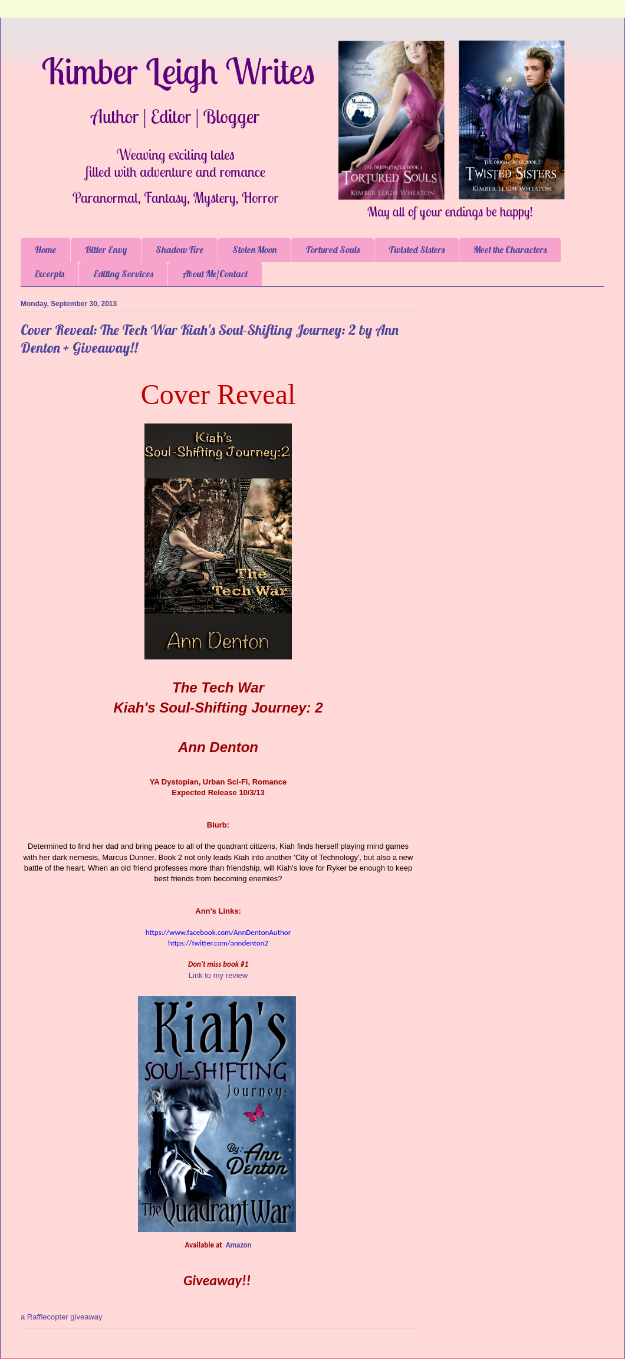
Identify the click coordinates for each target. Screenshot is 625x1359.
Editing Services (123, 274)
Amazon (239, 1244)
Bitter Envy (106, 249)
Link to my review (218, 975)
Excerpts (49, 274)
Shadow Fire (179, 249)
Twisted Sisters (417, 249)
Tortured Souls (332, 249)
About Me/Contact (215, 274)
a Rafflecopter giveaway (62, 1316)
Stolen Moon (254, 249)
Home (45, 249)
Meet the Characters (510, 249)
